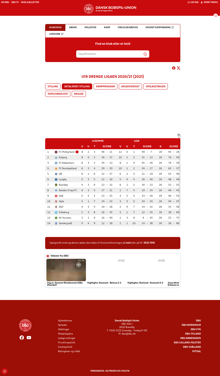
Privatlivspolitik (66, 343)
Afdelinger (63, 329)
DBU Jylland (193, 334)
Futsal (196, 351)
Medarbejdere (65, 334)
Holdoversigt (130, 86)
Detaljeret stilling (77, 86)
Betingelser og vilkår (69, 351)
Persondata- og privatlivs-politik (110, 371)
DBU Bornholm (191, 325)
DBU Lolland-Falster (187, 343)
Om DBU (5, 2)
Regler (78, 94)
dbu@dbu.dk (129, 334)
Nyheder (62, 325)
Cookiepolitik (65, 347)
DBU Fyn (196, 329)
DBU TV (15, 2)
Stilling (53, 86)
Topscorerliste (58, 94)
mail (128, 243)
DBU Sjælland (192, 347)
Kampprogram (105, 86)
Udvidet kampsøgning (160, 27)
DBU (198, 321)
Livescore (56, 34)
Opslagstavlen (155, 86)
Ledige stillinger (66, 338)
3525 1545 (149, 243)
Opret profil (209, 2)
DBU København (190, 338)
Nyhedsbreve (65, 321)
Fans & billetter (30, 2)
